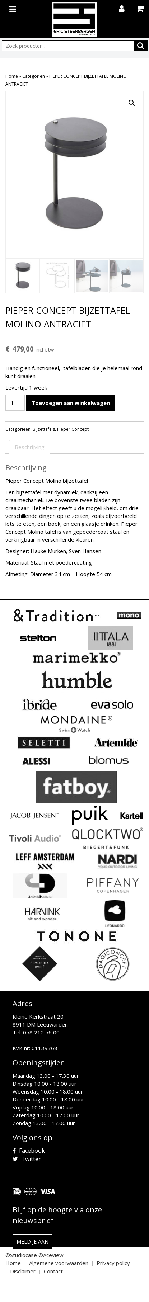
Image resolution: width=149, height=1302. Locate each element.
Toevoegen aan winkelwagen (71, 402)
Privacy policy (113, 1262)
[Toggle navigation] (13, 7)
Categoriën (33, 76)
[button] (131, 102)
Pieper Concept (73, 429)
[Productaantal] (15, 402)
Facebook (29, 1150)
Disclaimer (23, 1270)
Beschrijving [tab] (30, 446)
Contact (53, 1270)
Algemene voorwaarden (58, 1262)
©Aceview (51, 1254)
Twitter (27, 1158)
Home (11, 76)
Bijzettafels (44, 429)
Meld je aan (32, 1241)
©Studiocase (21, 1254)
